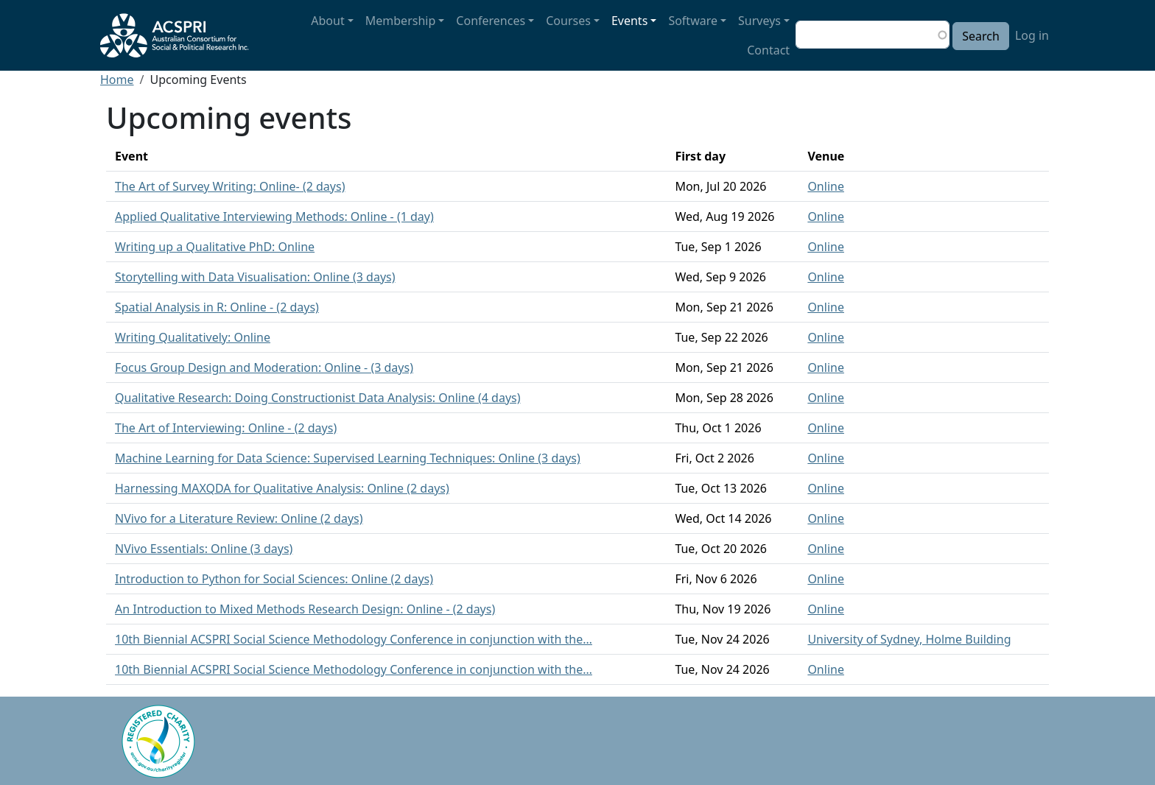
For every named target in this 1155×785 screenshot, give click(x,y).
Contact (768, 50)
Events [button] (629, 21)
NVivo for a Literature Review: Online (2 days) (239, 518)
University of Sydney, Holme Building (909, 639)
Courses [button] (568, 21)
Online (825, 186)
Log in (1032, 35)
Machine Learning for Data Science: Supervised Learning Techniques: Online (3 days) (347, 458)
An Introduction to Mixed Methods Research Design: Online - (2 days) (305, 609)
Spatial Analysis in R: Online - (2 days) (217, 307)
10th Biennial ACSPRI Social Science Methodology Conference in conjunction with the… (353, 639)
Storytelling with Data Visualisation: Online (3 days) (255, 277)
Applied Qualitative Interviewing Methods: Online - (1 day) (274, 216)
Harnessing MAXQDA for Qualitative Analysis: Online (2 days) (282, 488)
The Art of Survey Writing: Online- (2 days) (230, 186)
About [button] (327, 21)
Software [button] (692, 21)
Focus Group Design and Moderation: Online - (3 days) (264, 367)
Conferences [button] (490, 21)
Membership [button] (400, 21)
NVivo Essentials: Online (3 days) (203, 549)
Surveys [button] (759, 21)
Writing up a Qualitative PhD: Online (215, 247)
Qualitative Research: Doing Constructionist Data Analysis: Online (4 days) (318, 398)
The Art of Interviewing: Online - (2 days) (226, 428)
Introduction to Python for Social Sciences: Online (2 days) (274, 579)
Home (117, 79)
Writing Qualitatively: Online (192, 337)
